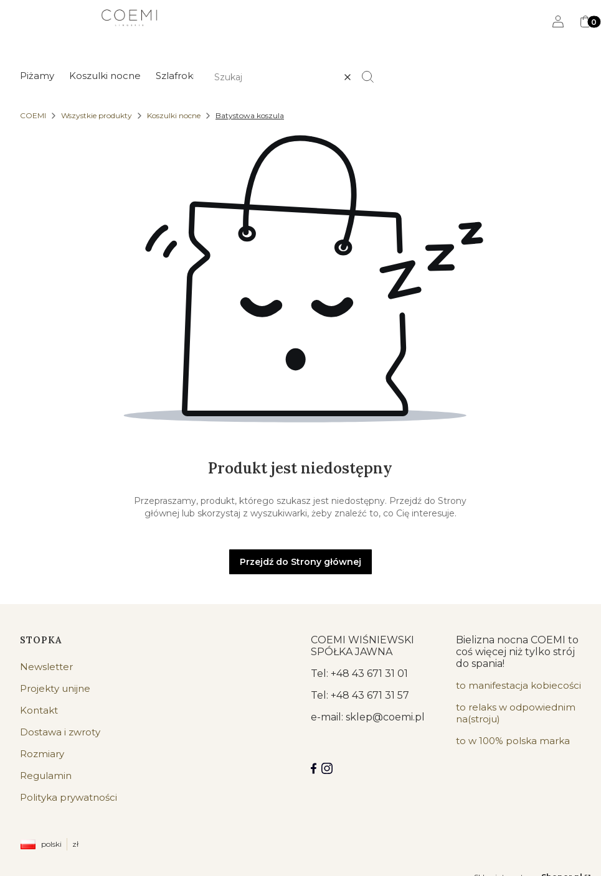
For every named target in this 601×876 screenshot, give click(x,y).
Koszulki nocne (174, 115)
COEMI (33, 115)
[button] (373, 77)
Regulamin (46, 775)
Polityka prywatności (68, 797)
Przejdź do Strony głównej (300, 561)
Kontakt (39, 710)
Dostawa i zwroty (60, 732)
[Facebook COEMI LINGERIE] (313, 768)
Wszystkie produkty (96, 115)
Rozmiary (42, 754)
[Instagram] (327, 768)
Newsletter (46, 667)
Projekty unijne (55, 688)
